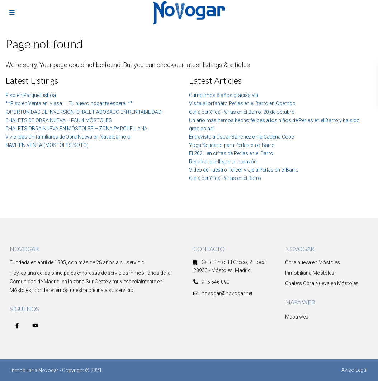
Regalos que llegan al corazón (223, 161)
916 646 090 (216, 282)
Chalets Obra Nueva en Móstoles (322, 283)
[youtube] (35, 325)
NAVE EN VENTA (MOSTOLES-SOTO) (47, 145)
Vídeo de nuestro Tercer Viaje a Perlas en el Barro (244, 170)
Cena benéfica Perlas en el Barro (225, 178)
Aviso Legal (354, 370)
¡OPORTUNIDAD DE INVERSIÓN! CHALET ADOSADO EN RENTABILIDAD (83, 112)
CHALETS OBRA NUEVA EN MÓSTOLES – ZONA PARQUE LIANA (76, 128)
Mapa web (296, 317)
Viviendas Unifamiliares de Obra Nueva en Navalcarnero (68, 137)
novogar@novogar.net (227, 293)
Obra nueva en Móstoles (312, 262)
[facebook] (17, 325)
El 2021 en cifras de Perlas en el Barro (231, 153)
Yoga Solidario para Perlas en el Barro (232, 145)
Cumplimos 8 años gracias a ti (223, 95)
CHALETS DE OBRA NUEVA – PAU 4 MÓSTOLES (58, 120)
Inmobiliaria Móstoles (309, 273)
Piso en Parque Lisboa (30, 95)
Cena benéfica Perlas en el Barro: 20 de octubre (241, 112)
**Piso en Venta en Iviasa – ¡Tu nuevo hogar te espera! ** (69, 103)
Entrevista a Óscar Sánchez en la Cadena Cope (241, 137)
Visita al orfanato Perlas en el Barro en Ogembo (242, 103)
